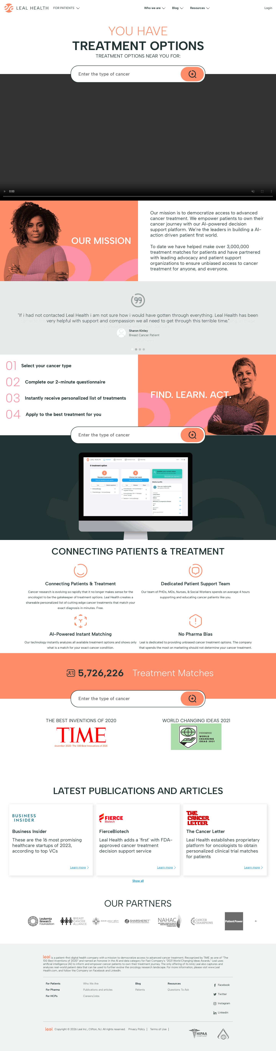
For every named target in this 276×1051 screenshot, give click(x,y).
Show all (138, 881)
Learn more (80, 867)
